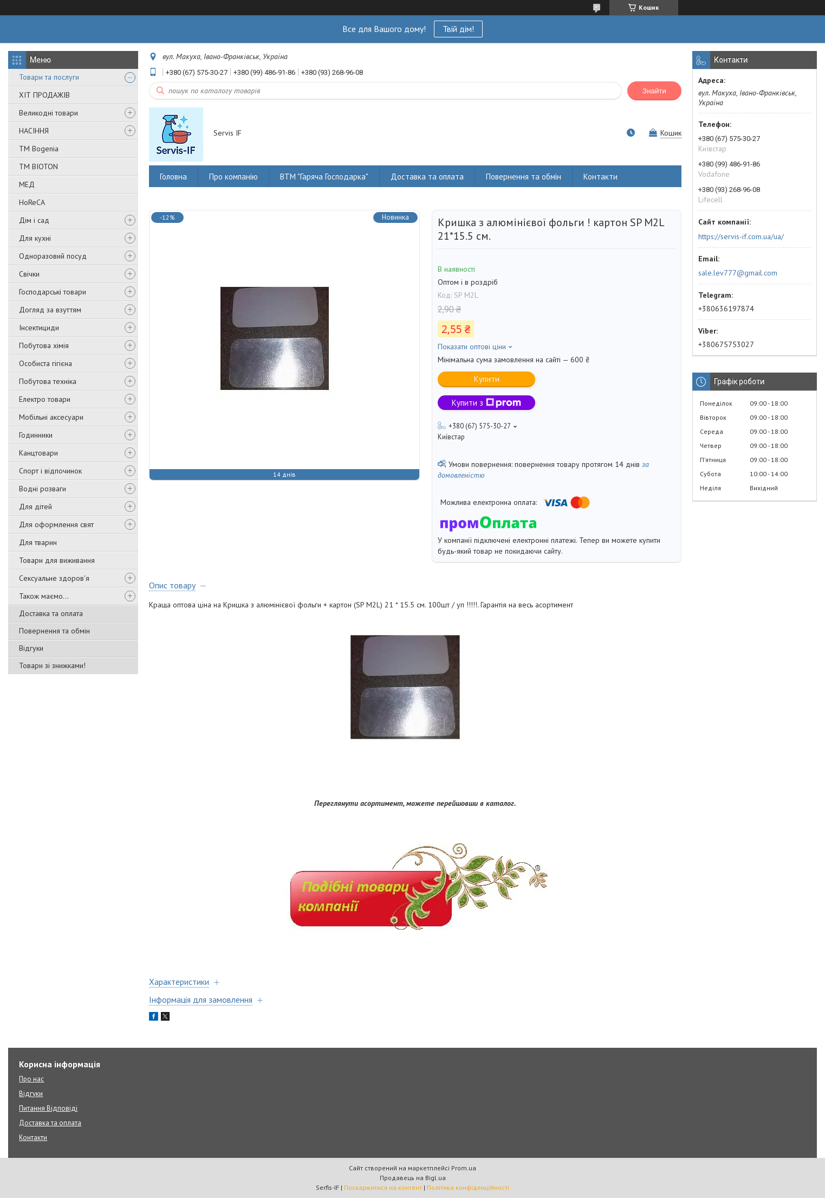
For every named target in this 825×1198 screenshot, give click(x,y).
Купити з (486, 403)
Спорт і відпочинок (50, 471)
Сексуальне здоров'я (54, 578)
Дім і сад (34, 220)
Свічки (29, 274)
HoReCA (32, 202)
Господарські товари (52, 292)
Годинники (36, 435)
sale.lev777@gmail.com (737, 273)
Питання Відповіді (48, 1108)
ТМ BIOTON (38, 166)
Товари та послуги (49, 77)
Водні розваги (42, 489)
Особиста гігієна (45, 363)
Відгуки (31, 648)
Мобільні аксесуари (51, 417)
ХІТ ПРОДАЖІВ (44, 95)
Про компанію (233, 176)
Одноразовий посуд (53, 256)
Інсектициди (39, 327)
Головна (173, 176)
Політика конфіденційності (468, 1187)
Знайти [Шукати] (654, 91)
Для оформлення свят (56, 524)
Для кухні (35, 238)
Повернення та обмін (54, 631)
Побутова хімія (44, 345)
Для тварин (38, 542)
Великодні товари (48, 113)
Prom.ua (463, 1168)
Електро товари (44, 399)
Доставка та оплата (51, 613)
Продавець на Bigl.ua (413, 1178)
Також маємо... (44, 596)
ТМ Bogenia (39, 148)
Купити (486, 379)
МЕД (27, 184)
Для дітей (35, 506)
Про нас (31, 1079)
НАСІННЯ (34, 131)
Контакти (600, 176)
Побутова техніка (47, 381)
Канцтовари (38, 453)
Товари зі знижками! (52, 665)
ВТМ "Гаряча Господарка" (324, 176)
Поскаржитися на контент (383, 1187)
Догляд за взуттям (50, 310)
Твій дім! (458, 28)
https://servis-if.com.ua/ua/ (741, 236)
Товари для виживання (57, 560)
